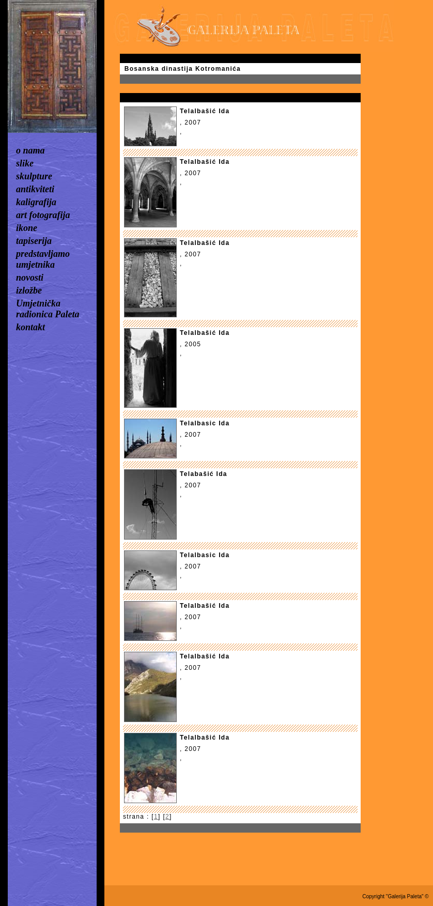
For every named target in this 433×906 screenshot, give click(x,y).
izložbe (29, 290)
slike (25, 163)
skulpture (34, 176)
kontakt (30, 327)
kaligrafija (36, 202)
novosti (29, 277)
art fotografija (43, 215)
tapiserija (34, 241)
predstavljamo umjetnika (43, 259)
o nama (30, 150)
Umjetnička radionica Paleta (48, 308)
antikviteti (35, 189)
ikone (26, 228)
